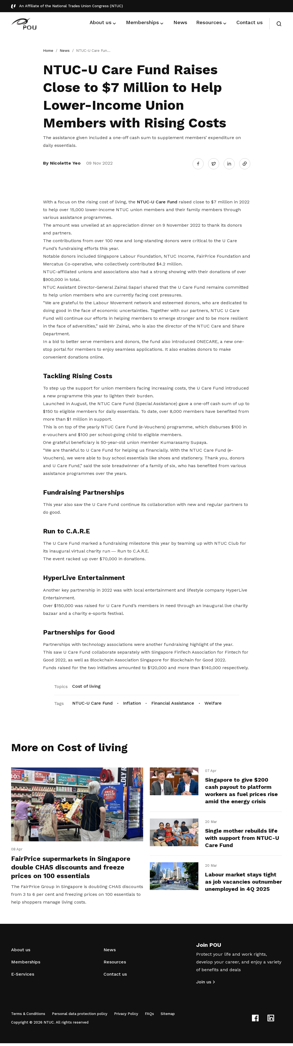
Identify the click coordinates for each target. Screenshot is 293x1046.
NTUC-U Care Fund (157, 200)
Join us (203, 984)
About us (20, 952)
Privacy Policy (126, 1016)
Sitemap (168, 1016)
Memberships (25, 964)
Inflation (132, 702)
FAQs (149, 1016)
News (65, 50)
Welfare (213, 702)
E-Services (22, 976)
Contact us (115, 976)
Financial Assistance (172, 702)
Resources (114, 964)
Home (48, 50)
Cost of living (86, 685)
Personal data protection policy (79, 1016)
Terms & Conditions (28, 1016)
